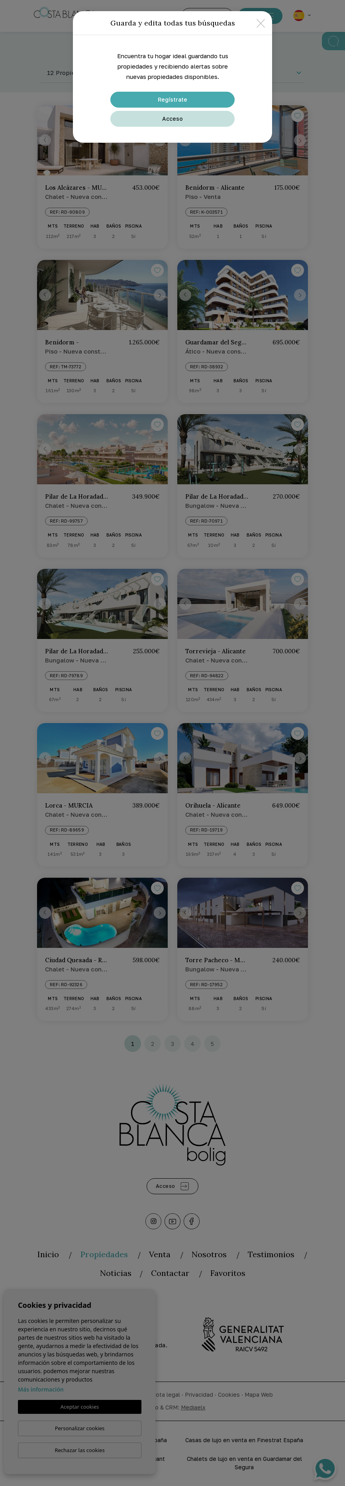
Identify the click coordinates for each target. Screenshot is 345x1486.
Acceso (172, 118)
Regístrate (172, 99)
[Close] (261, 23)
